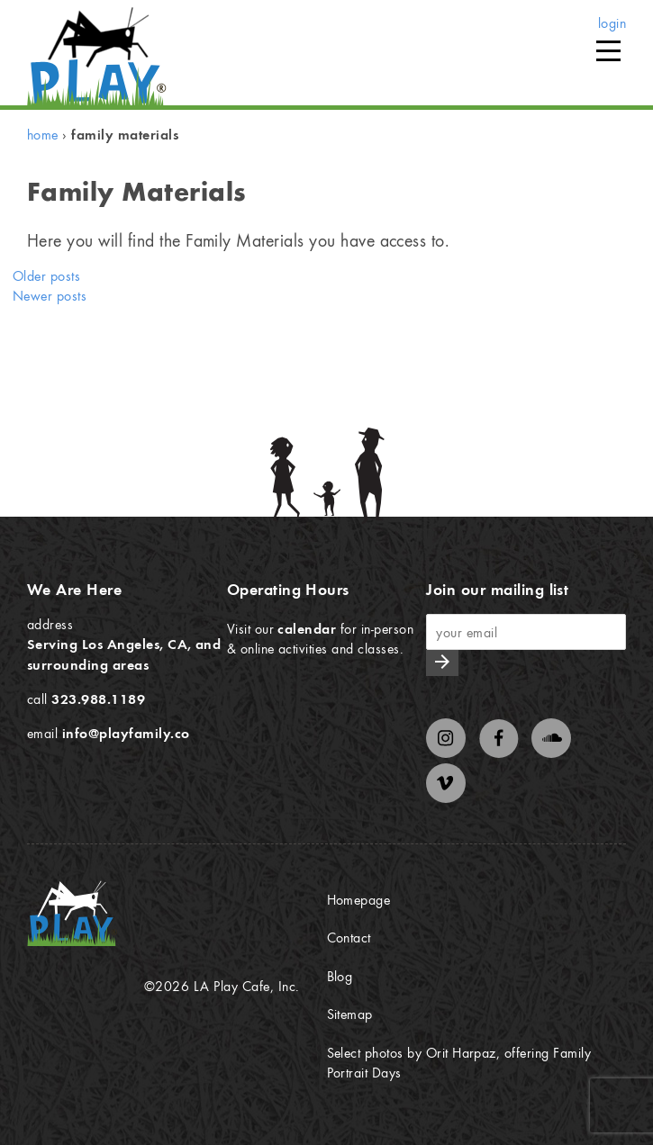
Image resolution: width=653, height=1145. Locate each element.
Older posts (46, 275)
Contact (349, 937)
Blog (340, 976)
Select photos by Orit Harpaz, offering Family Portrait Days (459, 1062)
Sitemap (350, 1014)
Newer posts (49, 295)
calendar (306, 628)
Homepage (359, 899)
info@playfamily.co (126, 733)
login (612, 23)
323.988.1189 (98, 699)
